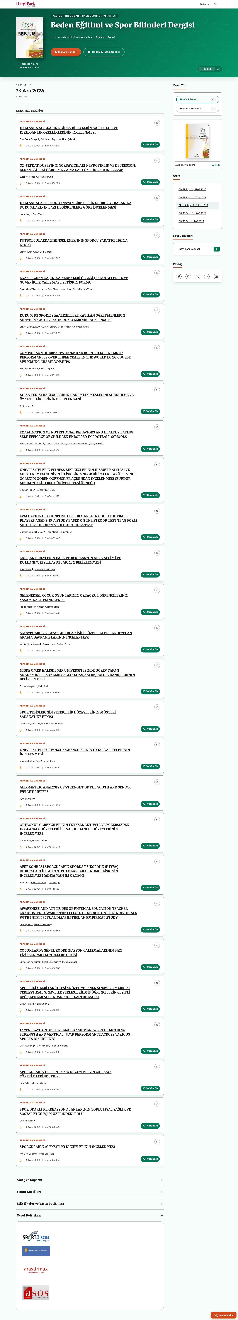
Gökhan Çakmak (67, 139)
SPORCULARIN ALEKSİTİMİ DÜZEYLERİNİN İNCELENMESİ (67, 1151)
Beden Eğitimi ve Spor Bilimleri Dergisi (123, 24)
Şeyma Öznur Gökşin (56, 445)
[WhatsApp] (188, 276)
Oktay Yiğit (25, 726)
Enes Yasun (38, 215)
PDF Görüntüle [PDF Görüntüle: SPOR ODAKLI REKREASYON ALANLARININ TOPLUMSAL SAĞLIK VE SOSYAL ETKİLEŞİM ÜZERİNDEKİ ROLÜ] (150, 1129)
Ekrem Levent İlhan (62, 290)
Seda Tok (72, 445)
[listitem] (197, 99)
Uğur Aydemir (26, 927)
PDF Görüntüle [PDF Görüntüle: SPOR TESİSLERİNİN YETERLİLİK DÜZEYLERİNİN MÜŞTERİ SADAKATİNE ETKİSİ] (150, 731)
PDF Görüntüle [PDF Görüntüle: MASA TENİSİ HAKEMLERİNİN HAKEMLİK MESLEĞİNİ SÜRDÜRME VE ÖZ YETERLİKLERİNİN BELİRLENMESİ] (150, 412)
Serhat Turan (26, 252)
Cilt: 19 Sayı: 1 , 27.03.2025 (192, 197)
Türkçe (204, 4)
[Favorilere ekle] (157, 123)
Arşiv (176, 175)
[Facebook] (179, 276)
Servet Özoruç (27, 327)
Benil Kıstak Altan (28, 369)
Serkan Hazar (49, 646)
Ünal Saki (24, 1087)
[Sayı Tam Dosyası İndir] (217, 249)
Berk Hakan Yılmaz (29, 290)
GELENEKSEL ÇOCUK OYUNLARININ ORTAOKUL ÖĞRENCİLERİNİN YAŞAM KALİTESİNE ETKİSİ (74, 599)
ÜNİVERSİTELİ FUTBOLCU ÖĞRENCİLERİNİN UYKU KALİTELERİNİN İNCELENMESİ (75, 754)
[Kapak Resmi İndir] (216, 165)
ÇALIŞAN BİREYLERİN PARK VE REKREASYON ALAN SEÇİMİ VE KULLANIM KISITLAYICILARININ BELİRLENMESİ (70, 562)
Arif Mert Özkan (27, 1157)
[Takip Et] (207, 69)
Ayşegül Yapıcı (27, 801)
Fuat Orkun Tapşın (28, 139)
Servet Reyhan (81, 327)
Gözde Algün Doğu (46, 491)
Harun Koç (25, 215)
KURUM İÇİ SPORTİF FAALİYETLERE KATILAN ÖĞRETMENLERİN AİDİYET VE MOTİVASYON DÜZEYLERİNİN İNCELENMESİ (72, 318)
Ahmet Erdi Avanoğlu (54, 726)
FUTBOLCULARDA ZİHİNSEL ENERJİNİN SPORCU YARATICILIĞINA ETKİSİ (73, 243)
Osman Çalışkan (27, 688)
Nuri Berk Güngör (43, 252)
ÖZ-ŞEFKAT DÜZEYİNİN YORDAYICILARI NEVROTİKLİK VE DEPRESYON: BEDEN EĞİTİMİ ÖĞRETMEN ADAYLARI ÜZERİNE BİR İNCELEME (78, 168)
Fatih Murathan (38, 885)
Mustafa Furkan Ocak (30, 763)
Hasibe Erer (46, 290)
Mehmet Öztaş (39, 1087)
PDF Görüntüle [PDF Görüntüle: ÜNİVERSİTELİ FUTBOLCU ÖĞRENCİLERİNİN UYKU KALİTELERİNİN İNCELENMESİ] (150, 769)
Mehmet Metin (64, 327)
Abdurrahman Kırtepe (45, 571)
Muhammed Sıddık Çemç (32, 533)
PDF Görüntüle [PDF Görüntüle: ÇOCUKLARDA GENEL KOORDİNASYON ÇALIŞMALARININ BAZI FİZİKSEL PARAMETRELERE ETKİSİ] (150, 970)
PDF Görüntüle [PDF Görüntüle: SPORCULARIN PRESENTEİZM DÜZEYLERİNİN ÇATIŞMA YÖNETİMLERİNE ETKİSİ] (150, 1092)
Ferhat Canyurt (45, 177)
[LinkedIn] (207, 276)
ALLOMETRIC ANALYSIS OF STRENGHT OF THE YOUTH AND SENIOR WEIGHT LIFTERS (75, 792)
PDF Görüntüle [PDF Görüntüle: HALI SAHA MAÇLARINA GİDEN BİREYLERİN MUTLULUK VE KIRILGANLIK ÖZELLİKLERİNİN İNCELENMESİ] (150, 144)
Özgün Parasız (27, 1007)
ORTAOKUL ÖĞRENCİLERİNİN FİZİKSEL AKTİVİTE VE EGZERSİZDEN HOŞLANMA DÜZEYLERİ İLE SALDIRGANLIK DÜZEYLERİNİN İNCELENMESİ (74, 832)
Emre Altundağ (27, 1049)
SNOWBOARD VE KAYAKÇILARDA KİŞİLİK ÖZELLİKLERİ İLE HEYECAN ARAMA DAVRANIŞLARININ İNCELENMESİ (76, 637)
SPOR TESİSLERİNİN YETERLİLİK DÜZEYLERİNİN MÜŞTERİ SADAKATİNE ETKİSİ (68, 717)
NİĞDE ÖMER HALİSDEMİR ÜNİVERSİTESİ (91, 16)
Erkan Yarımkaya (42, 927)
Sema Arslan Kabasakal (31, 445)
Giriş (216, 4)
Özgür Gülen (66, 533)
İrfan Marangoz (69, 965)
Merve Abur (25, 843)
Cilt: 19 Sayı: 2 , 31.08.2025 (192, 189)
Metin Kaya (49, 763)
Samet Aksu (83, 445)
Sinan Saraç (26, 571)
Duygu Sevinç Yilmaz (30, 965)
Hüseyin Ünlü (38, 843)
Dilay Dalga (54, 885)
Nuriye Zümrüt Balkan (45, 327)
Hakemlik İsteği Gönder (104, 51)
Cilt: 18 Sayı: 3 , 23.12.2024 (193, 205)
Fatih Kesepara (46, 369)
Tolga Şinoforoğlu (59, 1049)
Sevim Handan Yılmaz (83, 290)
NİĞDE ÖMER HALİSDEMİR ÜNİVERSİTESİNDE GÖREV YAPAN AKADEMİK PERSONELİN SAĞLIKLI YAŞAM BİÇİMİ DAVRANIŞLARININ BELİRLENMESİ (77, 677)
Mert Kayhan (43, 1049)
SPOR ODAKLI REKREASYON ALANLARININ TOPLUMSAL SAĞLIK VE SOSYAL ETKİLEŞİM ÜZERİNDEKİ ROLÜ (75, 1115)
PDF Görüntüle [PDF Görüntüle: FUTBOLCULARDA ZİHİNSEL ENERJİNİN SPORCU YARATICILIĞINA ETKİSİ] (150, 257)
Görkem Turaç (27, 1124)
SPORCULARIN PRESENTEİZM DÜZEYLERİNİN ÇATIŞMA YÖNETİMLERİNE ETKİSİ (66, 1078)
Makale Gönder (65, 51)
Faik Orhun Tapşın (49, 139)
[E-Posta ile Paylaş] (216, 276)
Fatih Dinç (36, 726)
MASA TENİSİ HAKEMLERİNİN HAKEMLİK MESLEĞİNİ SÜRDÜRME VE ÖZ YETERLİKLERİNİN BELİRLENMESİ (77, 398)
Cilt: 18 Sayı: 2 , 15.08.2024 (192, 213)
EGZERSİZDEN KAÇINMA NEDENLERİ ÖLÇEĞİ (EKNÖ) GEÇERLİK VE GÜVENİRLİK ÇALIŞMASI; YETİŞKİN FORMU (74, 281)
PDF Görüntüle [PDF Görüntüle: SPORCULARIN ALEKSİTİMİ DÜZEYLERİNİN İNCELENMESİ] (150, 1162)
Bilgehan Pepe (27, 491)
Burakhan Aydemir (50, 965)
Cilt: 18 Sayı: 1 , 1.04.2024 (191, 221)
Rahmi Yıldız (53, 608)
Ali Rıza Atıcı (26, 407)
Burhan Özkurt (64, 646)
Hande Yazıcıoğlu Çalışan (32, 608)
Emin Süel (43, 688)
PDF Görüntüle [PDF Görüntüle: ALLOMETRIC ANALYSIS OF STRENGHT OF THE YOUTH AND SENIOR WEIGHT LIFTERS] (150, 806)
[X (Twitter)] (197, 276)
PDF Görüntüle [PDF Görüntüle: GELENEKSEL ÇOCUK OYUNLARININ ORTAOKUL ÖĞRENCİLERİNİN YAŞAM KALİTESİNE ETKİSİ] (150, 614)
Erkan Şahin (43, 1007)
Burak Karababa (27, 177)
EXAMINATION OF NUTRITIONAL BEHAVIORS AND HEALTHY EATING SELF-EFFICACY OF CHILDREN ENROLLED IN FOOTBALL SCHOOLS (76, 436)
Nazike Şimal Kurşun (30, 646)
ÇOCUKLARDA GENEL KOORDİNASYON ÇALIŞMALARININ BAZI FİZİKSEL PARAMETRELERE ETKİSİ (71, 956)
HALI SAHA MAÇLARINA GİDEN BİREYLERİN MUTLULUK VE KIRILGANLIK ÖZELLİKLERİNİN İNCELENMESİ (69, 130)
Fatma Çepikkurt (46, 1157)
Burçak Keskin (97, 445)
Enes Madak (52, 533)
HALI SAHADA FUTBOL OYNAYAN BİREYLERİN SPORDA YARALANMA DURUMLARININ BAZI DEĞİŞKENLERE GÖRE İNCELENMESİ (75, 205)
